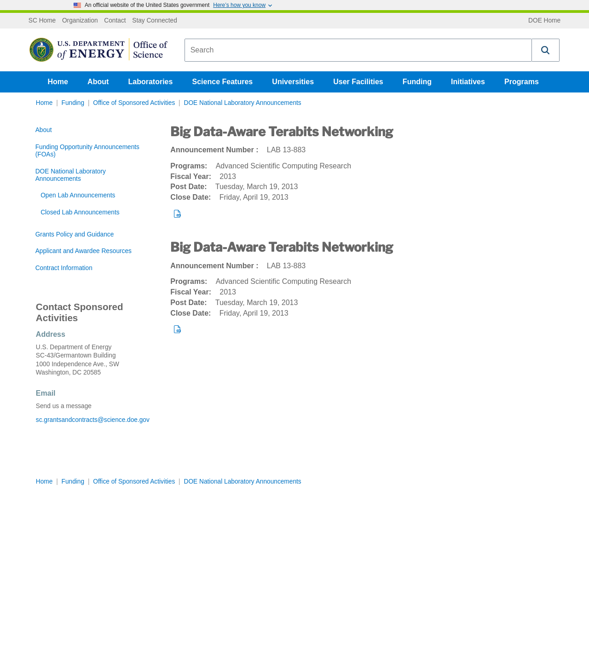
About (98, 82)
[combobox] (358, 50)
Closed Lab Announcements (79, 212)
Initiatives (468, 82)
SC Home (42, 20)
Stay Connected (154, 20)
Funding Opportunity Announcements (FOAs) (87, 151)
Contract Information (63, 268)
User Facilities (358, 82)
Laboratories (150, 82)
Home (58, 82)
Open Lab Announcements (77, 195)
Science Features (222, 82)
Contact (115, 20)
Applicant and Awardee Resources (83, 251)
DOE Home (544, 20)
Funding (417, 82)
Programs (521, 82)
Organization (80, 20)
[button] (546, 50)
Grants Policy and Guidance (74, 234)
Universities (293, 82)
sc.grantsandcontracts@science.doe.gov (93, 419)
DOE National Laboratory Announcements (242, 102)
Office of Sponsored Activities (134, 102)
